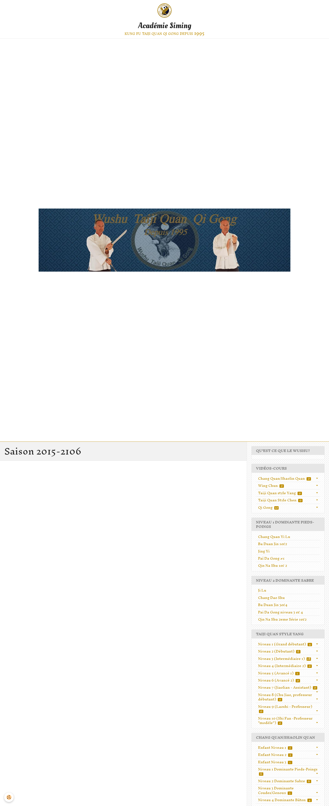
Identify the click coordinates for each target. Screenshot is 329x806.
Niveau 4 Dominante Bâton (285, 799)
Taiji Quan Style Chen (280, 500)
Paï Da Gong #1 (271, 558)
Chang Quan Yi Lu (274, 536)
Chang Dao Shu (271, 597)
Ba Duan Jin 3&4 (272, 604)
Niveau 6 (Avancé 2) (279, 680)
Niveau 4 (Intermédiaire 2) (285, 665)
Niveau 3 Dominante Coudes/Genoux (276, 790)
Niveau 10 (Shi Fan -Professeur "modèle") (285, 720)
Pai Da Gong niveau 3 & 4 (280, 612)
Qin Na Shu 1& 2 (272, 565)
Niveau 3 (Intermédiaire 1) (284, 658)
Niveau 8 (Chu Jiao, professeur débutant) (285, 697)
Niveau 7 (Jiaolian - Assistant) (287, 687)
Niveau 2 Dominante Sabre (284, 780)
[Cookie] (9, 797)
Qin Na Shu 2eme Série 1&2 (282, 619)
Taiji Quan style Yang (280, 492)
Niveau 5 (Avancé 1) (279, 673)
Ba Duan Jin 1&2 (272, 543)
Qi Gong (268, 507)
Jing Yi (264, 551)
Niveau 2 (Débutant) (279, 651)
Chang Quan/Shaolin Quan (284, 478)
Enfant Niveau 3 (275, 761)
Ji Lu (262, 590)
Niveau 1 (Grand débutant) (285, 644)
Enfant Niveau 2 (275, 754)
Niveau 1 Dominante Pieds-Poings (287, 771)
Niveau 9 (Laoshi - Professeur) (285, 709)
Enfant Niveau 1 (275, 747)
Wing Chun (271, 485)
